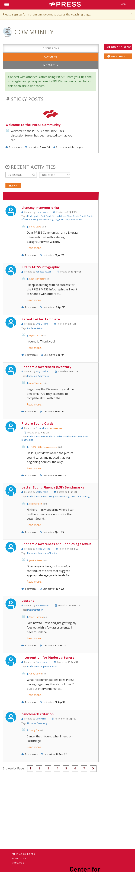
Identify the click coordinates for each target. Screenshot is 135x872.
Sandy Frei (41, 718)
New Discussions (119, 47)
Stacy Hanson (42, 605)
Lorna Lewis (41, 212)
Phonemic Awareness (38, 376)
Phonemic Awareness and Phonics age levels (56, 544)
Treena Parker (43, 428)
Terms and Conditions (23, 854)
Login (123, 4)
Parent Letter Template (40, 319)
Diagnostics (60, 219)
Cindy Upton (42, 662)
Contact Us (18, 863)
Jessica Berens (43, 548)
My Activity (50, 64)
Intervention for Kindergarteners (47, 657)
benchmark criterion (37, 714)
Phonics (45, 496)
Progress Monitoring (43, 219)
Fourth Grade (86, 216)
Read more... (35, 248)
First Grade (46, 216)
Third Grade (73, 216)
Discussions (51, 48)
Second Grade (59, 216)
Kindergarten (34, 216)
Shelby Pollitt (42, 491)
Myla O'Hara (42, 323)
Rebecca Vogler (43, 271)
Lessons (27, 600)
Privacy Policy (19, 858)
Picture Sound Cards (37, 423)
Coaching (50, 56)
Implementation (74, 219)
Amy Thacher (42, 371)
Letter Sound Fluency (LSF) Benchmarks (52, 487)
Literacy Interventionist (40, 207)
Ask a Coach (116, 56)
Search (13, 185)
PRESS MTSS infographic (40, 267)
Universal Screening (79, 496)
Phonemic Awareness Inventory (46, 367)
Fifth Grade (27, 219)
